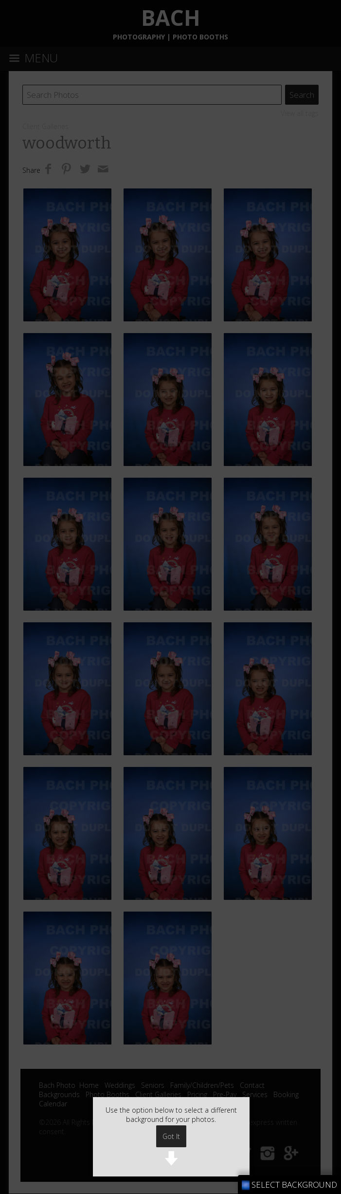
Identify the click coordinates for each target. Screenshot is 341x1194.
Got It (171, 1136)
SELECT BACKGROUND (289, 1184)
